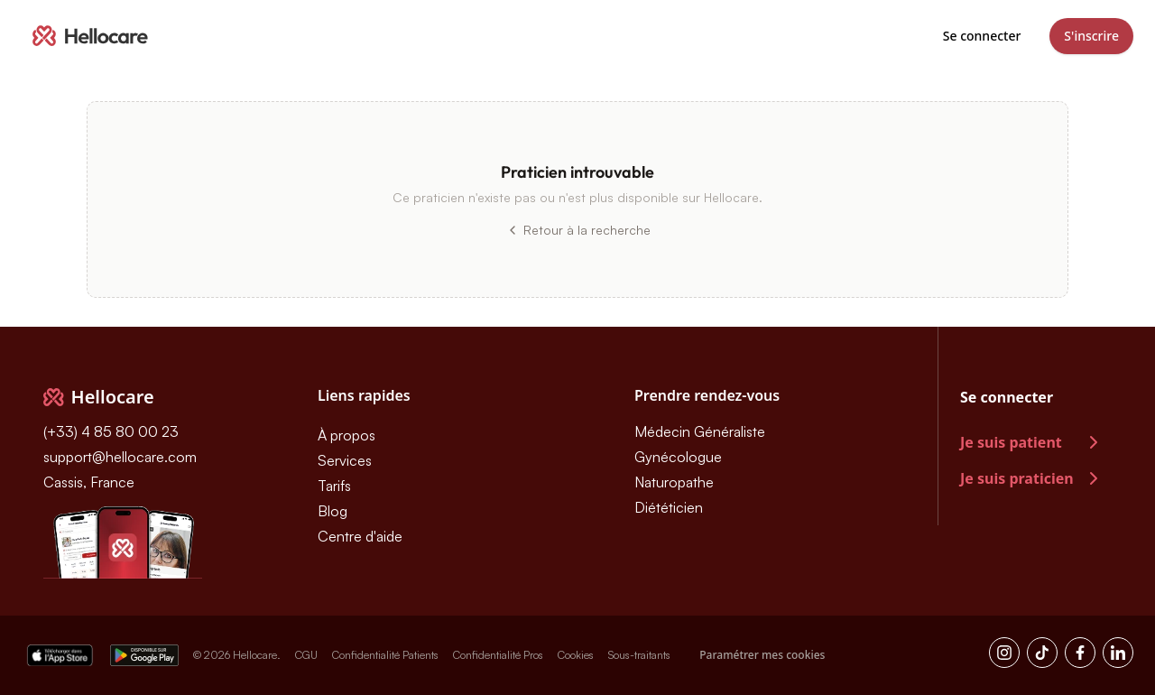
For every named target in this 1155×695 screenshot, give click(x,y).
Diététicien (668, 507)
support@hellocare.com (120, 457)
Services (345, 460)
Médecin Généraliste (699, 431)
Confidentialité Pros (498, 655)
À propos (346, 435)
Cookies (576, 655)
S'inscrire (1091, 35)
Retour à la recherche (578, 229)
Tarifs (334, 486)
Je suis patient (1032, 442)
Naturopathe (674, 482)
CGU (306, 655)
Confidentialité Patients (385, 655)
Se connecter (982, 35)
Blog (332, 511)
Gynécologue (678, 457)
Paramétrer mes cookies (762, 655)
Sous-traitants (639, 655)
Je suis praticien (1032, 478)
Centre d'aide (360, 536)
